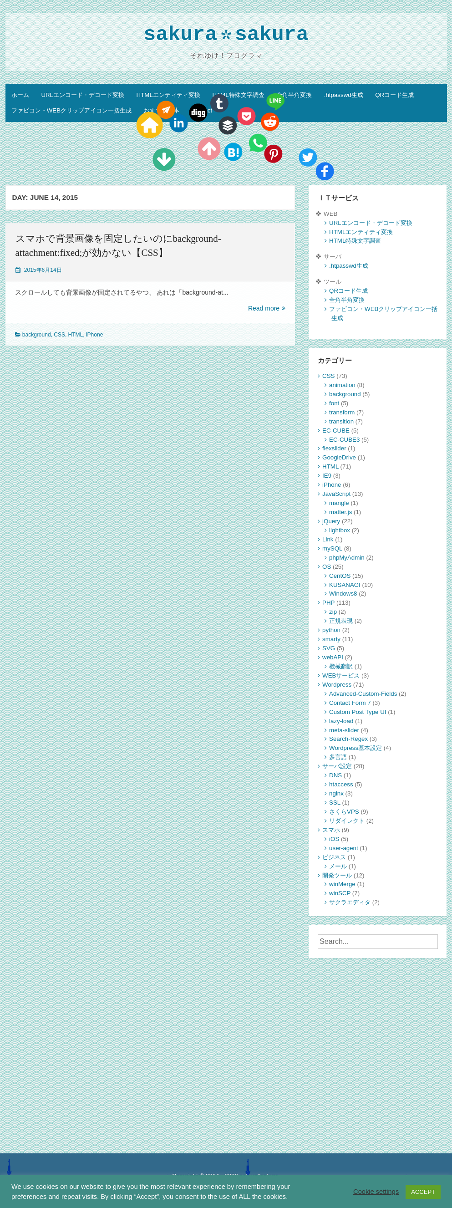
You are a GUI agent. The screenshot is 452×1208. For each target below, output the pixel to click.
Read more (266, 308)
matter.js (340, 512)
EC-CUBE (336, 430)
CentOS (339, 575)
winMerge (342, 884)
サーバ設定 (337, 766)
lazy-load (341, 721)
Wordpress (336, 684)
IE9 (326, 475)
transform (342, 412)
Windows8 (343, 593)
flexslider (334, 448)
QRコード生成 (394, 95)
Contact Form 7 (350, 702)
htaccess (341, 784)
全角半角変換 (294, 95)
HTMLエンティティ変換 (168, 95)
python (331, 630)
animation (342, 385)
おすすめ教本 (161, 110)
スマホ (331, 829)
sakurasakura (226, 36)
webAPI (332, 657)
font (334, 403)
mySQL (332, 548)
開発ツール (337, 875)
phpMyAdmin (347, 557)
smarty (331, 639)
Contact (201, 110)
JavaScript (336, 493)
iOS (334, 839)
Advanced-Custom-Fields (363, 693)
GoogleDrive (339, 457)
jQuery (331, 521)
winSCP (339, 893)
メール (338, 866)
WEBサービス (341, 675)
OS (326, 566)
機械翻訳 (341, 666)
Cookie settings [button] (376, 1191)
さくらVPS (344, 811)
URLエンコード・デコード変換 (82, 95)
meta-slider (344, 730)
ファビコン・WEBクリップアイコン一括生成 (71, 110)
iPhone (94, 334)
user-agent (343, 848)
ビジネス (334, 857)
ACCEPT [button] (423, 1191)
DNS (335, 775)
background (36, 334)
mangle (339, 503)
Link (327, 539)
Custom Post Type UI (357, 711)
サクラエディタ (350, 902)
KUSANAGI (345, 584)
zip (333, 611)
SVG (328, 648)
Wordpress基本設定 (355, 747)
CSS (59, 334)
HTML (75, 334)
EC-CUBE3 (344, 439)
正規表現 (341, 620)
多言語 (338, 757)
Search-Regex (348, 738)
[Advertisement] (378, 1024)
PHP (328, 602)
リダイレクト (347, 820)
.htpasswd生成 (343, 95)
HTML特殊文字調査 (238, 95)
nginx (336, 793)
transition (341, 421)
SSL (334, 802)
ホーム (20, 95)
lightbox (339, 530)
